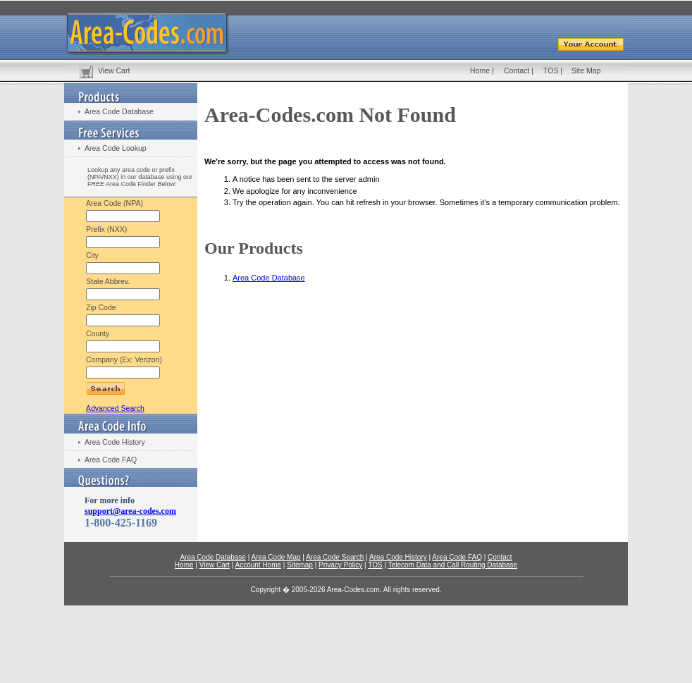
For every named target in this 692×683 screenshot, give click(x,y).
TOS (550, 70)
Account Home (258, 565)
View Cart (114, 70)
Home (480, 70)
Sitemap (300, 565)
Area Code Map (275, 557)
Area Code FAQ (111, 459)
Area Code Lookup (116, 148)
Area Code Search (335, 557)
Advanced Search (115, 408)
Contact (516, 70)
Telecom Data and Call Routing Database (452, 565)
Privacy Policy (340, 565)
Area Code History (115, 442)
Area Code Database (119, 111)
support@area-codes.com (130, 511)
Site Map (585, 70)
